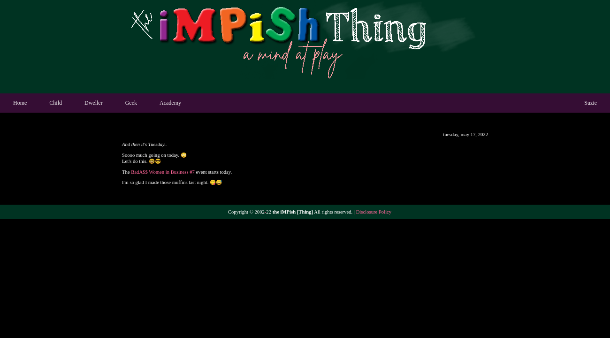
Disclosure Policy (373, 212)
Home (20, 103)
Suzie (590, 103)
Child (55, 103)
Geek (131, 103)
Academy (170, 103)
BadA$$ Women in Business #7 (163, 172)
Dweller (93, 103)
